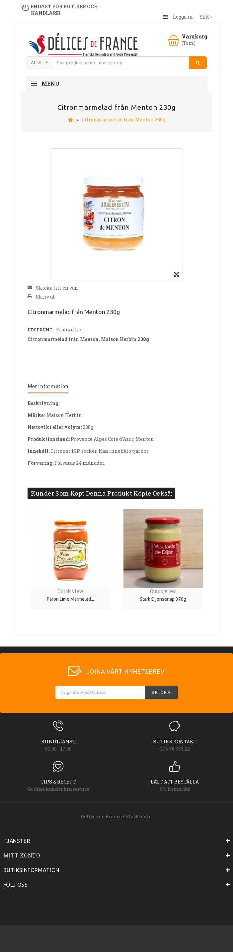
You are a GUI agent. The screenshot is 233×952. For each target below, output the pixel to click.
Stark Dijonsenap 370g (163, 599)
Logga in (183, 17)
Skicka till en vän (57, 288)
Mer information (48, 386)
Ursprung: (40, 330)
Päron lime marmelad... (70, 599)
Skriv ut (45, 297)
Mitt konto (21, 855)
